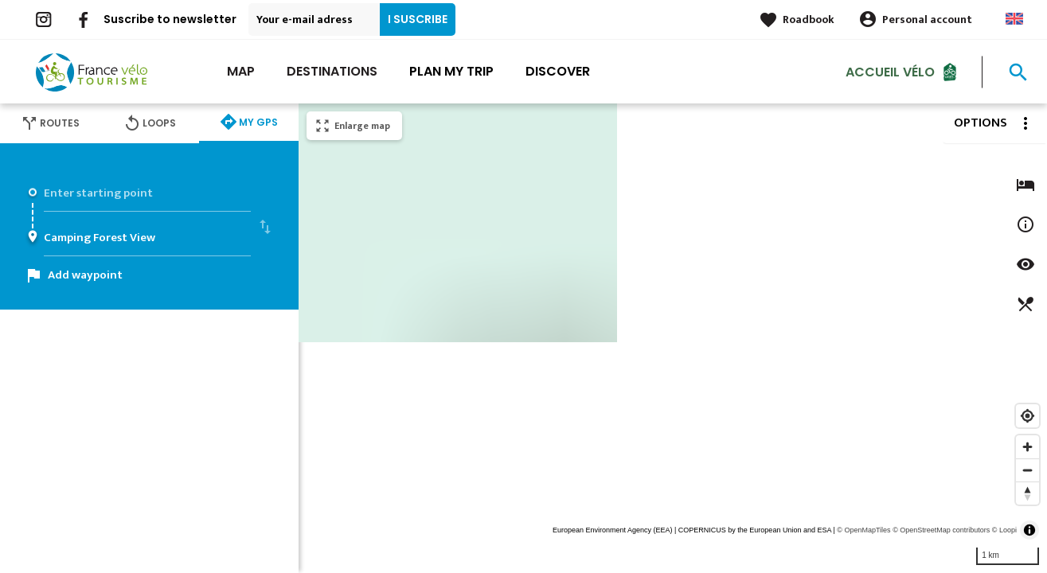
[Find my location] (1027, 415)
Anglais (1014, 19)
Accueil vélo (890, 71)
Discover (557, 71)
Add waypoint (85, 275)
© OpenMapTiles (863, 530)
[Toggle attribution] (1029, 530)
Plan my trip (451, 71)
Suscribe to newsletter (170, 19)
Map (241, 71)
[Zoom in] (1027, 446)
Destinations (332, 71)
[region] (673, 338)
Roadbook (808, 19)
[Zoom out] (1027, 469)
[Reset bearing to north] (1027, 493)
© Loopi (1004, 530)
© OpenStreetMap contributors (941, 530)
